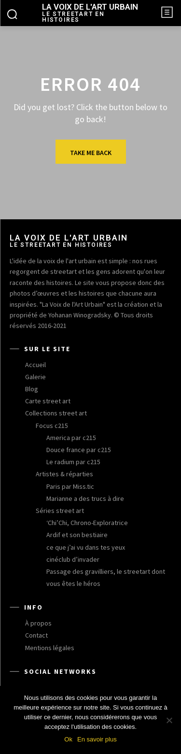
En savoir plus (97, 739)
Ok (68, 739)
